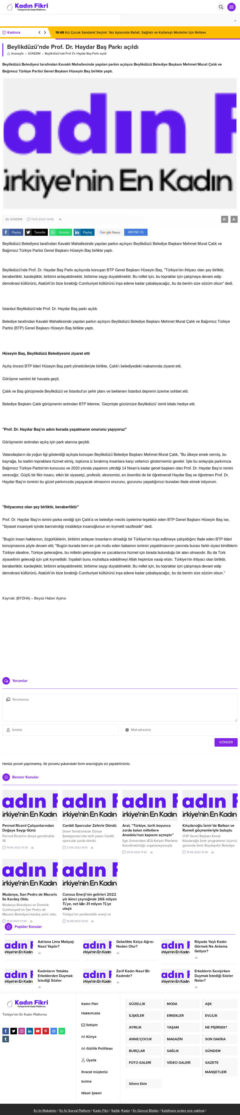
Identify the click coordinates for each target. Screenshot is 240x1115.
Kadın (126, 1111)
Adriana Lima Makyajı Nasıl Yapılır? (56, 944)
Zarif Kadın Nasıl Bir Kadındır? (133, 973)
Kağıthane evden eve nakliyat (182, 1111)
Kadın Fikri (100, 1111)
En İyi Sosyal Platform (74, 1111)
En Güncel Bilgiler (146, 1111)
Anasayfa (15, 53)
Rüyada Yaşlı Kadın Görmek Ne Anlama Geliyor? (211, 946)
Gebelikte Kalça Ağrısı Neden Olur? (134, 944)
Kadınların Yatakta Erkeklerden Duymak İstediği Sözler (55, 976)
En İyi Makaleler (45, 1111)
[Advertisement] (120, 637)
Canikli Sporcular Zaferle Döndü (89, 825)
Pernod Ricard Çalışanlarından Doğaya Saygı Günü (28, 828)
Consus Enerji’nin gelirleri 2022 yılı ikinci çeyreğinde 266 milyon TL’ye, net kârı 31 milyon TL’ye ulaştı (89, 901)
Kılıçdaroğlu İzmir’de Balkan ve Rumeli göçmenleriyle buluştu (208, 828)
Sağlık (115, 1111)
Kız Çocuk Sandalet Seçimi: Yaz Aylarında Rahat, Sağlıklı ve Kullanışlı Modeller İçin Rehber (130, 32)
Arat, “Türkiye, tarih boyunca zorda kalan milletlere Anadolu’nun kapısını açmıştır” (148, 830)
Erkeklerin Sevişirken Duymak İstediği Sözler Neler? (213, 976)
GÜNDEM (34, 53)
